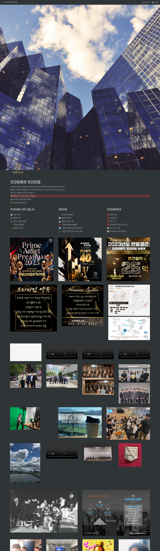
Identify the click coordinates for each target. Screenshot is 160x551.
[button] (9, 2)
